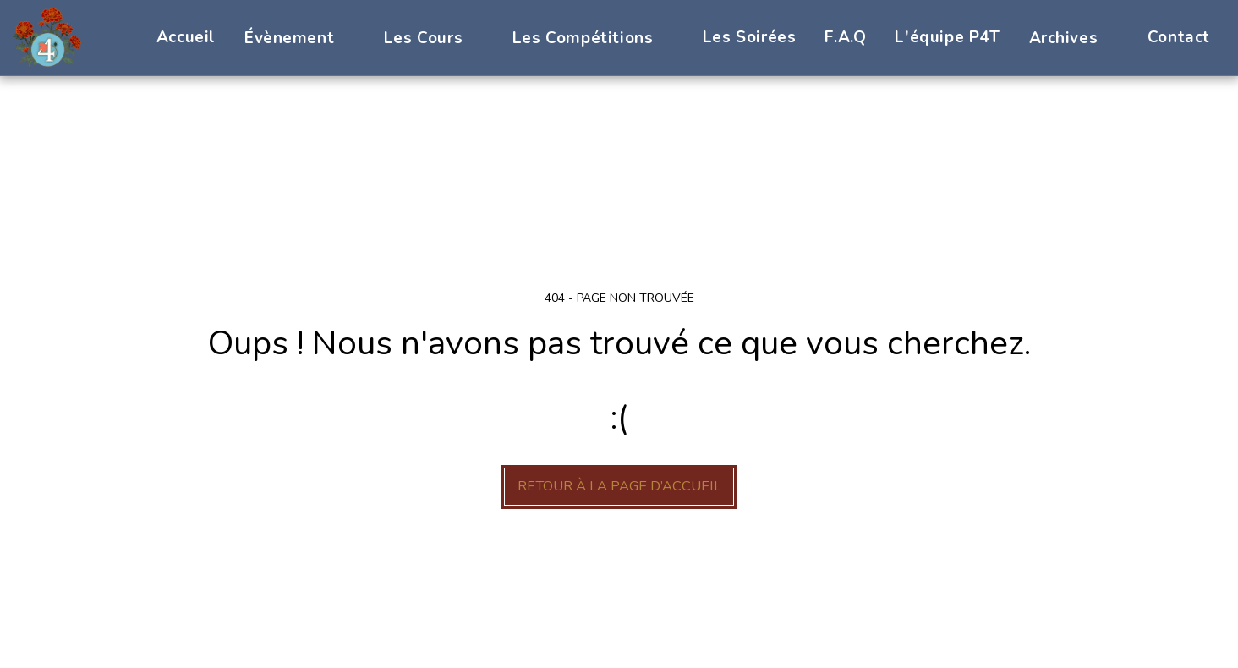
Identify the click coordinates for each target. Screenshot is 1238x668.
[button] (300, 37)
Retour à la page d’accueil (619, 486)
